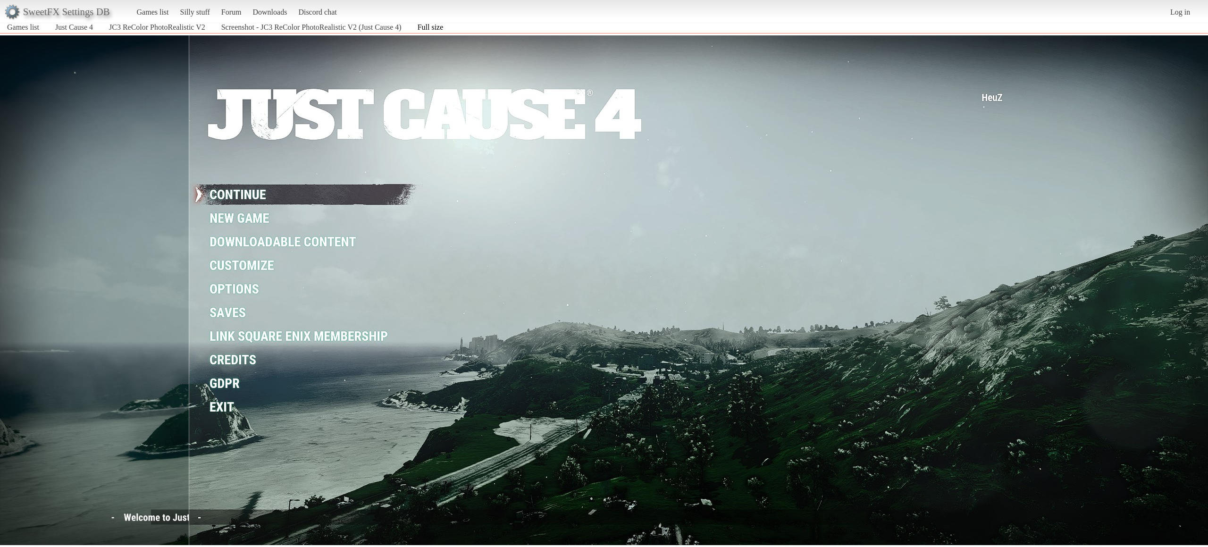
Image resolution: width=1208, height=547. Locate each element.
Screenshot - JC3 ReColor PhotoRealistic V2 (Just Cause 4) (311, 27)
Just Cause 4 (74, 27)
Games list (153, 12)
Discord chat (317, 12)
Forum (231, 12)
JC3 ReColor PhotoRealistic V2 (157, 27)
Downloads (269, 12)
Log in (1180, 12)
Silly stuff (195, 12)
